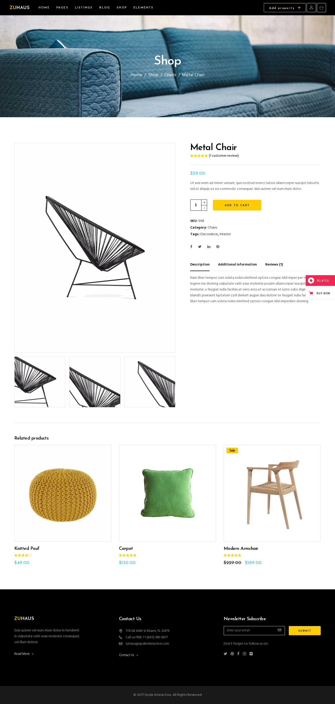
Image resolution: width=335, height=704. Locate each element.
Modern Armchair (241, 548)
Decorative (209, 234)
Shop (153, 75)
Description (200, 265)
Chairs (170, 75)
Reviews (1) (274, 265)
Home (136, 75)
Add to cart (237, 205)
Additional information (237, 265)
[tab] (203, 264)
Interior (225, 234)
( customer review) (224, 156)
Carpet (126, 548)
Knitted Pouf (27, 548)
